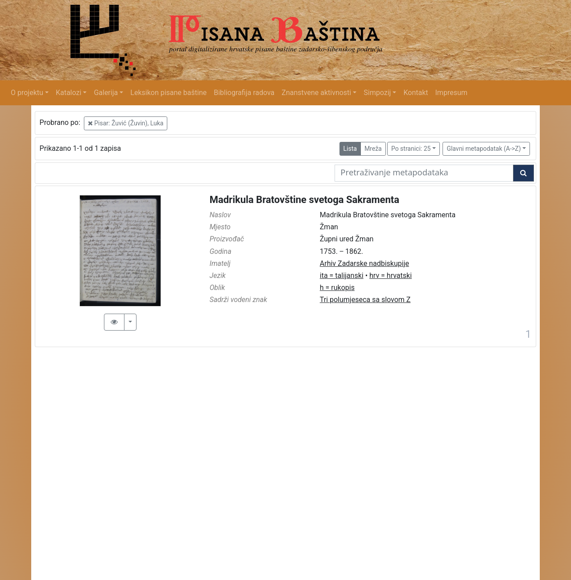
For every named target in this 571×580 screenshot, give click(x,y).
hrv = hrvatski (390, 275)
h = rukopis (337, 287)
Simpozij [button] (377, 92)
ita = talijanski (342, 275)
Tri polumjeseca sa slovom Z (365, 299)
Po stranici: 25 (411, 148)
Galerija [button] (106, 92)
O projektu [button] (27, 92)
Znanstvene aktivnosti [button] (316, 92)
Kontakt (415, 92)
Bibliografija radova (244, 92)
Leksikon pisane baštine (168, 92)
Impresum (451, 92)
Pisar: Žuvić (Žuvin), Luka (126, 123)
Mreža (373, 148)
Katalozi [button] (68, 92)
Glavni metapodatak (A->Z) (484, 148)
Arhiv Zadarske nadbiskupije (364, 263)
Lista (350, 148)
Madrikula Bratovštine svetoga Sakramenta (304, 199)
